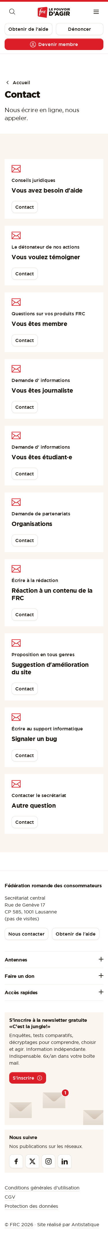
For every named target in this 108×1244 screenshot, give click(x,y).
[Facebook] (16, 1161)
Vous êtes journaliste (42, 390)
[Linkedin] (64, 1161)
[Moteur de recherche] (12, 12)
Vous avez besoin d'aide (47, 190)
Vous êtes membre (39, 323)
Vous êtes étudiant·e (42, 457)
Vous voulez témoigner (46, 257)
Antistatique (85, 1224)
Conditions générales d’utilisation (42, 1187)
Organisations (32, 523)
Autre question (34, 805)
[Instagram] (48, 1161)
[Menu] (96, 12)
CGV (10, 1196)
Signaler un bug (34, 738)
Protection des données (31, 1206)
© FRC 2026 (19, 1224)
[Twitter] (32, 1161)
